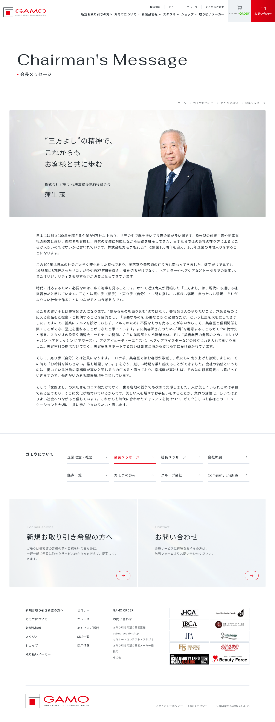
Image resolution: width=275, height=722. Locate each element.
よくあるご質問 (214, 7)
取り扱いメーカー (211, 14)
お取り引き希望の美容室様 (129, 627)
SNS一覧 (83, 636)
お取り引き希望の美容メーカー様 (133, 645)
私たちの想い (229, 103)
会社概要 (228, 457)
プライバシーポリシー (169, 705)
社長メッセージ (182, 457)
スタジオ (171, 14)
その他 (117, 657)
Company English (228, 475)
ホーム (181, 103)
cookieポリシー (198, 705)
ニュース (192, 7)
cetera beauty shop (126, 633)
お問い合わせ (122, 619)
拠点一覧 (88, 475)
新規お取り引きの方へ (97, 14)
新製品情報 (151, 14)
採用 (115, 651)
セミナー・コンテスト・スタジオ (133, 639)
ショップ (189, 14)
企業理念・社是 (88, 457)
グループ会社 (182, 475)
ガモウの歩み (135, 475)
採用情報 (155, 7)
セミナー (173, 7)
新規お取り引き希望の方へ (44, 610)
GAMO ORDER (123, 610)
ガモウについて (127, 14)
